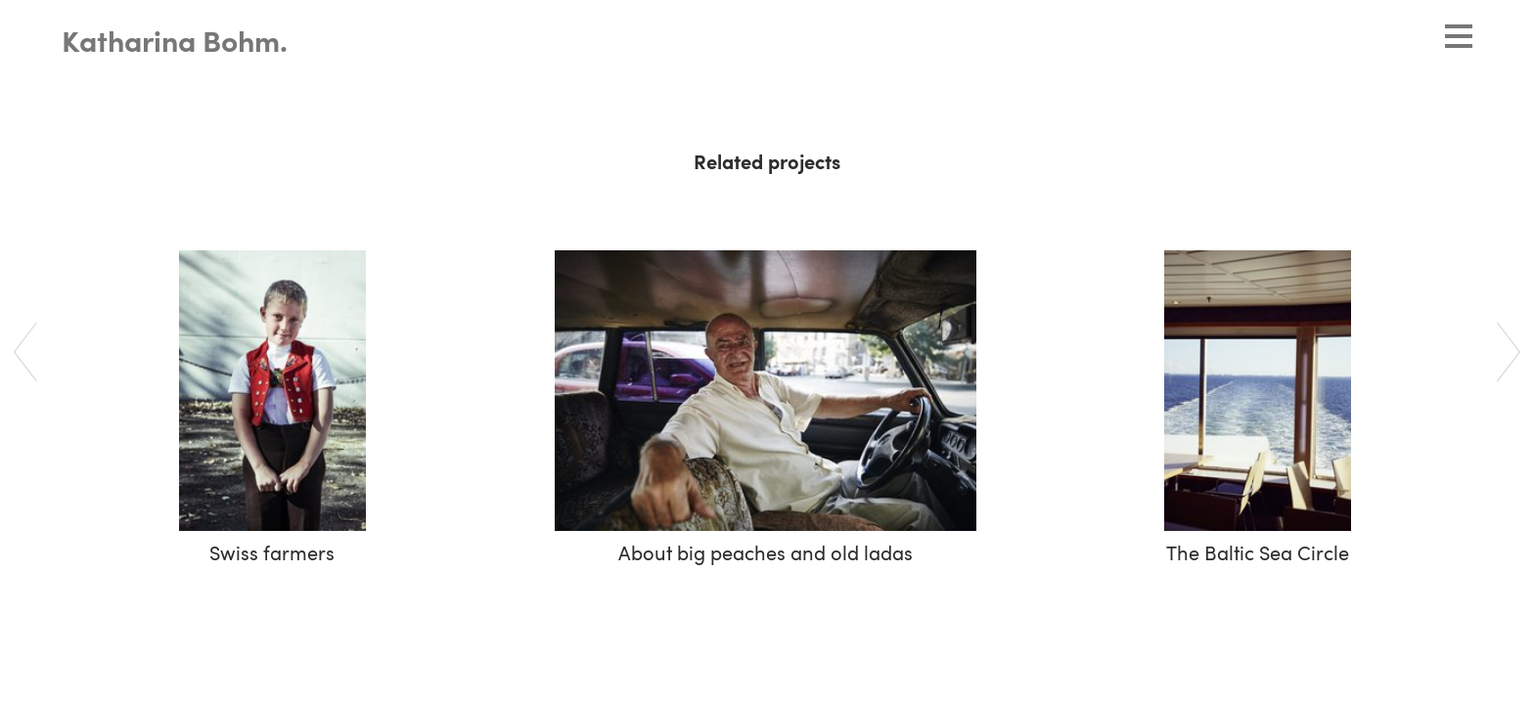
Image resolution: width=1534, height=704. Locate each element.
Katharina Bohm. (175, 44)
